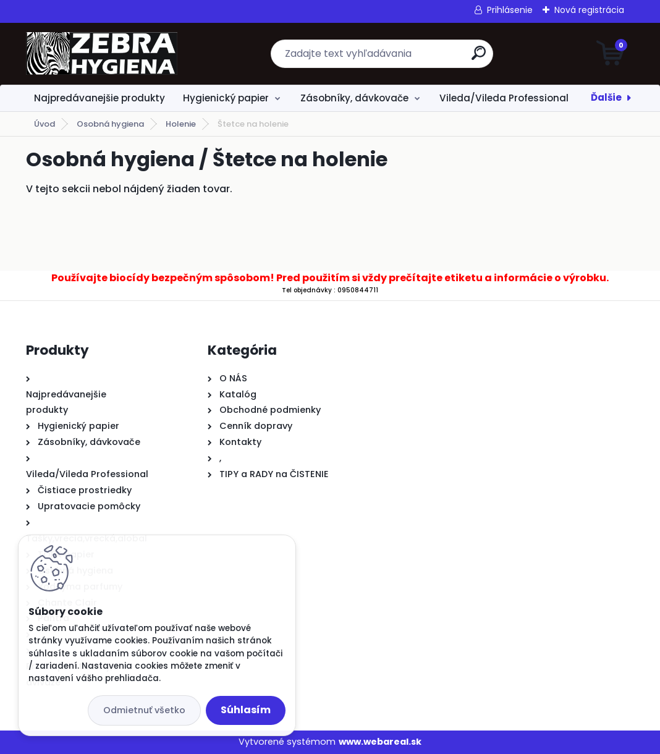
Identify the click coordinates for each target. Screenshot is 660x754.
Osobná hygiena (110, 124)
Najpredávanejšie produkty (99, 97)
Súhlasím (246, 710)
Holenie (181, 124)
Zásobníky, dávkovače (354, 97)
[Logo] (101, 54)
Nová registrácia (589, 10)
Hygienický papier (226, 97)
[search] (479, 58)
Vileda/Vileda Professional (504, 97)
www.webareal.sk (380, 741)
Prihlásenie (510, 10)
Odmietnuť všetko (144, 710)
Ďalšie (606, 97)
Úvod (44, 124)
